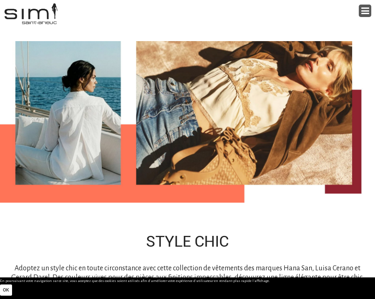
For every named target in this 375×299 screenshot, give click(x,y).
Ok (6, 290)
